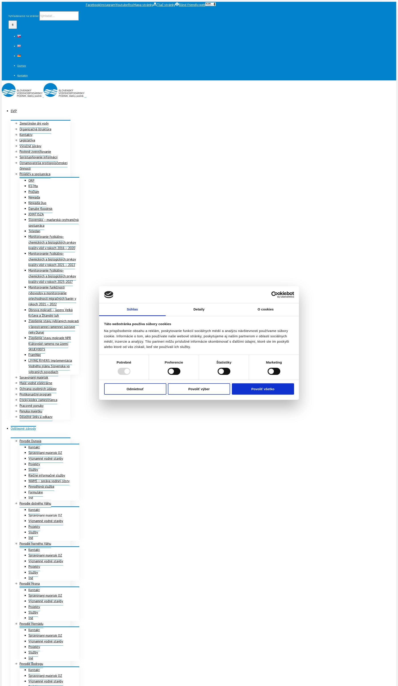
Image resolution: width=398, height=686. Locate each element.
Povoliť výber (199, 389)
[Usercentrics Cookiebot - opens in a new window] (274, 294)
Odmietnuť (135, 389)
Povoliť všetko (263, 389)
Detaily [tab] (199, 309)
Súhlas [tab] (132, 309)
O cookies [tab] (266, 309)
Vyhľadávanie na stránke (23, 16)
